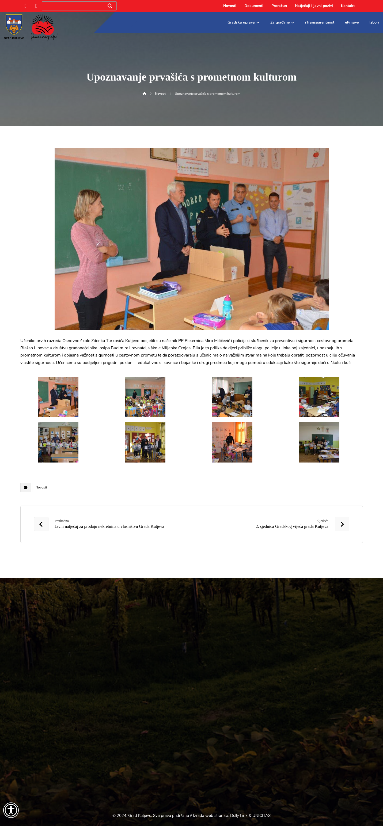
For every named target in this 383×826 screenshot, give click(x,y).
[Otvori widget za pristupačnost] (11, 810)
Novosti (41, 487)
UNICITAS (261, 815)
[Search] (110, 6)
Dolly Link (239, 815)
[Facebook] (25, 6)
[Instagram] (36, 6)
